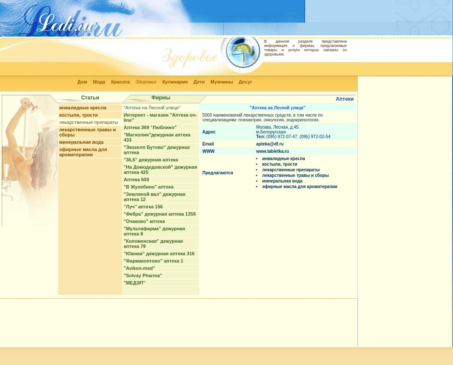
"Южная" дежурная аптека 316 (158, 253)
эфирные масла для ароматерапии (83, 152)
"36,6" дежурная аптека (150, 159)
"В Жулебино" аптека (148, 186)
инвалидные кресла (83, 107)
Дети (199, 81)
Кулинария (175, 81)
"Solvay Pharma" (142, 275)
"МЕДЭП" (134, 282)
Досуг (245, 81)
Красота (120, 81)
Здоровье (146, 81)
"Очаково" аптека (144, 221)
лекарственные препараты (88, 122)
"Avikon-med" (139, 268)
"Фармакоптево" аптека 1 (153, 260)
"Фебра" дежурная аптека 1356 (159, 214)
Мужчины (221, 81)
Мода (99, 81)
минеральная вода (81, 142)
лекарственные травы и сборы (295, 175)
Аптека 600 (136, 179)
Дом (82, 81)
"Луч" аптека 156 (143, 206)
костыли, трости (78, 115)
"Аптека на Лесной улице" (151, 107)
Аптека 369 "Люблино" (149, 127)
